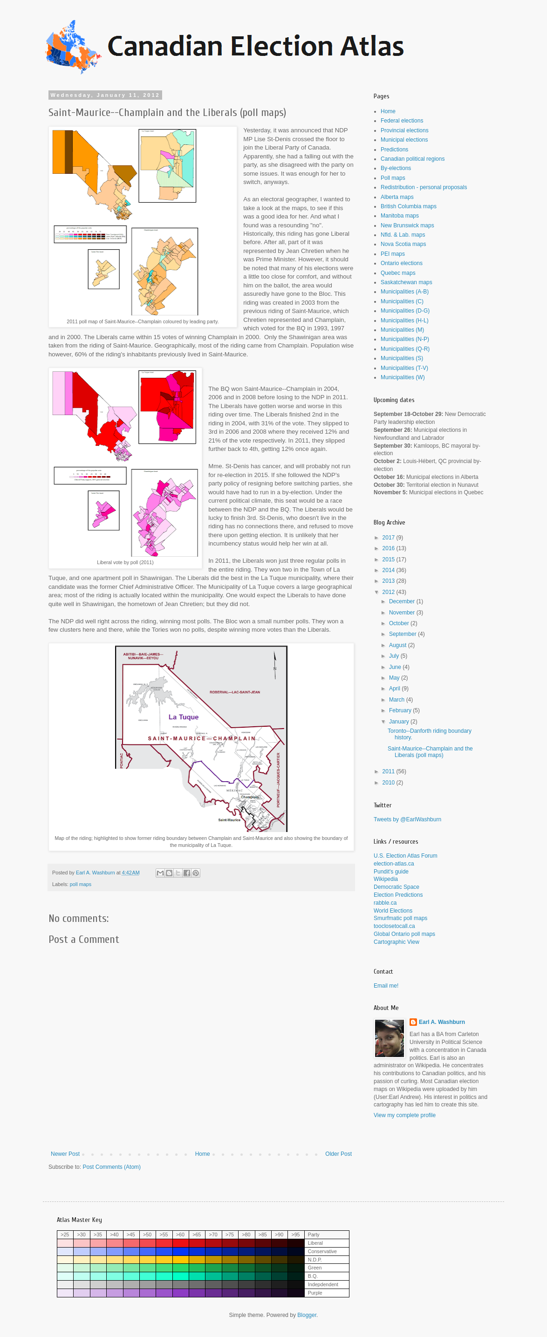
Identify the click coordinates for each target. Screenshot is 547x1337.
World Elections (393, 910)
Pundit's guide (391, 871)
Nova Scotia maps (403, 244)
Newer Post (65, 1154)
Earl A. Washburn (442, 1022)
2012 (390, 592)
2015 (390, 559)
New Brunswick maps (407, 225)
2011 (390, 771)
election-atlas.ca (394, 863)
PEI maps (393, 254)
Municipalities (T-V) (404, 368)
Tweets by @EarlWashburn (407, 819)
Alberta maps (397, 197)
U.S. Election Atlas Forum (406, 856)
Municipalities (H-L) (405, 320)
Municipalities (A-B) (405, 291)
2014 (390, 570)
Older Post (338, 1154)
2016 (390, 548)
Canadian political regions (412, 159)
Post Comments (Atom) (111, 1167)
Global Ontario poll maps (404, 934)
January (399, 721)
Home (202, 1154)
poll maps (80, 884)
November (403, 612)
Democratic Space (396, 887)
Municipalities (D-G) (405, 310)
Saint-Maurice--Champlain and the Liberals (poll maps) (430, 751)
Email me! (386, 985)
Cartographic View (396, 942)
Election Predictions (398, 895)
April (395, 688)
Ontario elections (402, 263)
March (397, 699)
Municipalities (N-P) (405, 339)
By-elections (396, 168)
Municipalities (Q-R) (405, 349)
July (395, 656)
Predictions (394, 149)
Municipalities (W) (403, 377)
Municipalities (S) (402, 358)
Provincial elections (405, 130)
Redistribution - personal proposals (424, 187)
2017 (390, 537)
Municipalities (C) (402, 301)
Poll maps (393, 178)
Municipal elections (404, 139)
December (403, 601)
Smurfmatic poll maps (400, 918)
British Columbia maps (409, 206)
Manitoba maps (400, 215)
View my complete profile (405, 1115)
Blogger (306, 1315)
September (403, 634)
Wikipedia (386, 879)
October (399, 623)
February (401, 710)
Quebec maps (398, 273)
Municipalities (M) (402, 330)
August (398, 645)
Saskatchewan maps (406, 282)
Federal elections (402, 120)
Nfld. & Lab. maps (403, 235)
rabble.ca (385, 903)
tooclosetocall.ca (394, 926)
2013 (390, 581)
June (396, 667)
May (395, 678)
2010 (390, 782)
